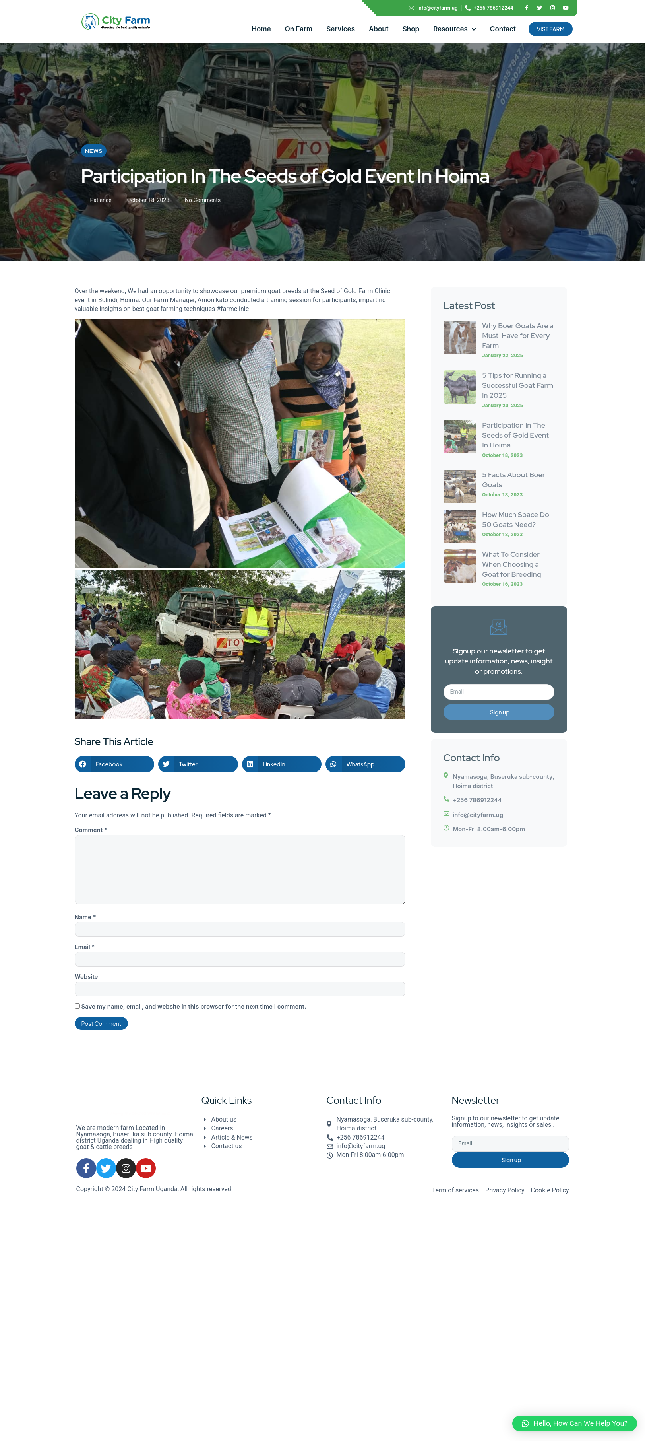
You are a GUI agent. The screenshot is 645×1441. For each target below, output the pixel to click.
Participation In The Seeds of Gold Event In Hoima (515, 434)
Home (261, 29)
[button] (115, 764)
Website (86, 976)
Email (85, 947)
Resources (454, 29)
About (379, 29)
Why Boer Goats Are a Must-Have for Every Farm (518, 335)
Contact (503, 29)
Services (340, 29)
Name (85, 917)
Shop (411, 29)
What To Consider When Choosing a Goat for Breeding (511, 564)
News (94, 152)
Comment (91, 830)
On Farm (298, 29)
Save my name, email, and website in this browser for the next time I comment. (193, 1006)
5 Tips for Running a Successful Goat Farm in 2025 (517, 385)
